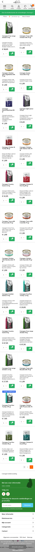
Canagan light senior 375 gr (26, 109)
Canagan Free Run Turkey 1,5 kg (26, 294)
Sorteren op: (16, 16)
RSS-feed (23, 537)
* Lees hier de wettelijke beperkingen (12, 508)
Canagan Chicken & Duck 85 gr (26, 443)
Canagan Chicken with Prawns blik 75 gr (26, 406)
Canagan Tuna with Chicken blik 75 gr (26, 36)
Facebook (3, 493)
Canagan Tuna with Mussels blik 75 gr (26, 369)
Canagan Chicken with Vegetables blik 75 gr (8, 74)
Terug (2, 2)
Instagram (8, 493)
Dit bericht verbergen (17, 547)
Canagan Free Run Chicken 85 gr (8, 443)
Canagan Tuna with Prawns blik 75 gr (8, 222)
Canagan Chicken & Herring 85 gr (26, 185)
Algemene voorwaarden (10, 537)
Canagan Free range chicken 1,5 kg (8, 369)
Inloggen (18, 7)
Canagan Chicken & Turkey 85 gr (8, 148)
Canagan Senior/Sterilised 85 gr (8, 110)
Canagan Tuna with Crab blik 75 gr (26, 222)
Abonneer (27, 505)
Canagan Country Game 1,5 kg (8, 185)
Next (31, 467)
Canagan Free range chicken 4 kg (8, 36)
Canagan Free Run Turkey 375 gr (8, 406)
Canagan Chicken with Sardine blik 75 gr (8, 260)
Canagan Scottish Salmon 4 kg (8, 294)
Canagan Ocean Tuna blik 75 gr (25, 73)
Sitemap (29, 537)
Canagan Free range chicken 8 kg (26, 331)
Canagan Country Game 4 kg (8, 331)
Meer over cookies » (18, 550)
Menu (4, 7)
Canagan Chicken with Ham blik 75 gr (26, 259)
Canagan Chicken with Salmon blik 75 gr (26, 148)
